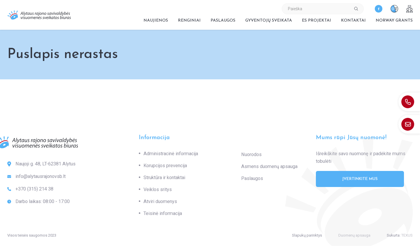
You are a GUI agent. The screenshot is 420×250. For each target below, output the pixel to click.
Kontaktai (353, 20)
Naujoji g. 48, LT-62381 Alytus (41, 164)
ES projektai (316, 20)
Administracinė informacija (171, 153)
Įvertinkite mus (360, 179)
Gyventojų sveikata (268, 20)
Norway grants (394, 20)
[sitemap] (409, 9)
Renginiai (189, 20)
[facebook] (378, 9)
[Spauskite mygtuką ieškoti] (356, 9)
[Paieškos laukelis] (315, 9)
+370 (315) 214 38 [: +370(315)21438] (30, 189)
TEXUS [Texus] (407, 235)
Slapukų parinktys (307, 235)
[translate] (394, 9)
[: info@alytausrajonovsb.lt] (409, 124)
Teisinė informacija (163, 213)
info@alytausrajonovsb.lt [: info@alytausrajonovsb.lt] (36, 176)
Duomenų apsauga (354, 235)
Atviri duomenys (160, 201)
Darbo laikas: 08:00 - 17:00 (38, 201)
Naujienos (156, 20)
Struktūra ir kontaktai (164, 177)
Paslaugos (223, 20)
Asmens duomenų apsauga (269, 166)
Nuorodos (251, 154)
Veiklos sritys (158, 189)
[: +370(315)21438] (409, 101)
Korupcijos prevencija (165, 165)
